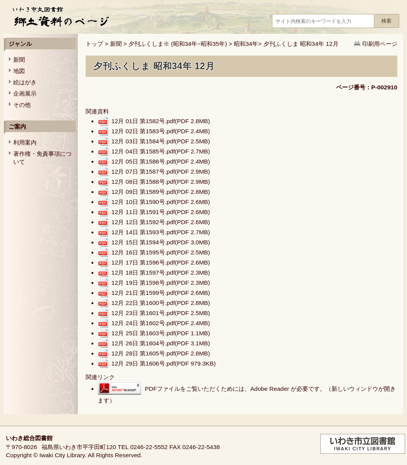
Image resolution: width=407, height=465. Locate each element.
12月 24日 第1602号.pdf (160, 323)
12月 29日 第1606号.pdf (163, 363)
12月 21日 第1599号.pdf (160, 292)
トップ (94, 43)
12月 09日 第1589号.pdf (160, 191)
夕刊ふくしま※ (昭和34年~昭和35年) (177, 43)
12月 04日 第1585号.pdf (160, 151)
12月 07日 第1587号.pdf (160, 171)
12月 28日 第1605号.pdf (160, 353)
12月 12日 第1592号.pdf (160, 222)
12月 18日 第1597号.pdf (160, 272)
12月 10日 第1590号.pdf (160, 202)
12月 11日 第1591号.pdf (160, 212)
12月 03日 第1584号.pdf (160, 141)
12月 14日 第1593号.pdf (160, 232)
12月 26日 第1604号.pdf (160, 343)
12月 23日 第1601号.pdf (160, 313)
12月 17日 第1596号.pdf (160, 262)
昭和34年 (246, 43)
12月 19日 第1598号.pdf (160, 282)
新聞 (116, 43)
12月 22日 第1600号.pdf (160, 303)
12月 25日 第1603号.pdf (160, 333)
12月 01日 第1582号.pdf (160, 121)
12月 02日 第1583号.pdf (160, 131)
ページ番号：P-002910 (366, 87)
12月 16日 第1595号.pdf (160, 252)
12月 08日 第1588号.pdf (160, 181)
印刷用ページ (379, 43)
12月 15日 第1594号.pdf (160, 242)
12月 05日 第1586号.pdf (160, 161)
